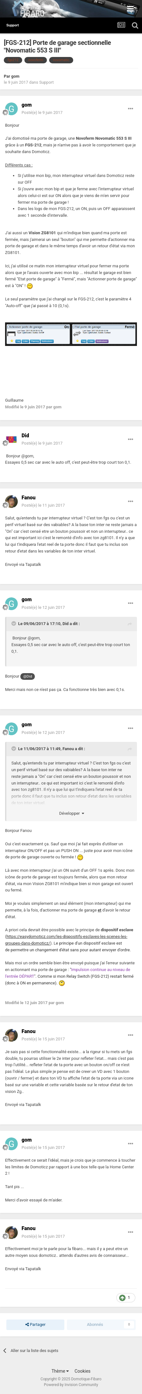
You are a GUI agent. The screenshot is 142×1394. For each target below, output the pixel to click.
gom (15, 76)
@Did (27, 676)
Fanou (68, 748)
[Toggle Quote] (14, 623)
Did (65, 623)
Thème (60, 1371)
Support (46, 82)
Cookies (82, 1371)
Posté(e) (42, 112)
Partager (35, 1324)
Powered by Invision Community (71, 1385)
